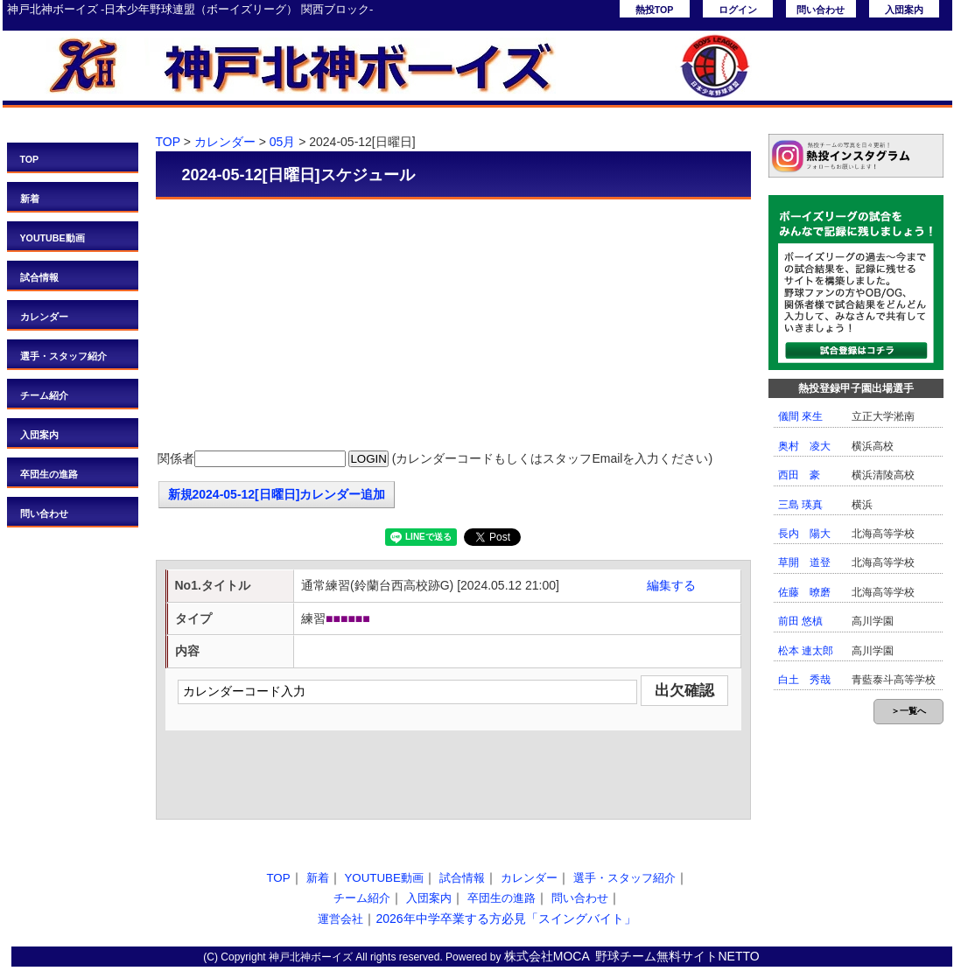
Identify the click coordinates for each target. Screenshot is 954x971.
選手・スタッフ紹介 (63, 356)
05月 (283, 142)
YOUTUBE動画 (52, 238)
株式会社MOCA (547, 956)
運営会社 (340, 919)
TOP (29, 159)
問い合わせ (820, 9)
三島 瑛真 (800, 505)
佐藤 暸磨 (804, 592)
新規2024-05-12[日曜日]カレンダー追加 (277, 494)
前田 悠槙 (800, 621)
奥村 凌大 (804, 446)
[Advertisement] (453, 326)
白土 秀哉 (804, 680)
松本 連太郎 (805, 651)
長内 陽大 (804, 533)
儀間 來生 (800, 416)
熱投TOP (654, 9)
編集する (671, 585)
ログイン (738, 9)
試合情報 (39, 277)
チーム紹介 (44, 395)
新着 (29, 198)
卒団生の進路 (49, 474)
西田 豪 (799, 475)
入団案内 (904, 9)
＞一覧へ (908, 711)
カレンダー (44, 316)
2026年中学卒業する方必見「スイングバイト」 (505, 919)
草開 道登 (804, 562)
